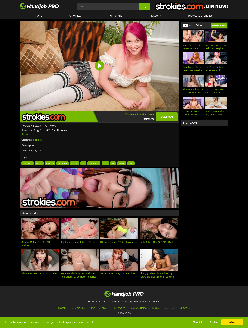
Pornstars (115, 16)
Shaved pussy (94, 163)
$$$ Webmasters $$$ (145, 308)
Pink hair (74, 163)
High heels (50, 163)
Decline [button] (214, 322)
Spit (113, 163)
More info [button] (198, 322)
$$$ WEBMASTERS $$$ (200, 16)
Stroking (121, 163)
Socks (105, 163)
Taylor (25, 134)
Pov (83, 163)
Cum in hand (27, 163)
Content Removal (177, 308)
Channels (78, 308)
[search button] (144, 6)
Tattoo (131, 163)
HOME (38, 16)
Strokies (37, 139)
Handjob (39, 163)
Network (155, 16)
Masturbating (62, 163)
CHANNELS (75, 16)
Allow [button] (232, 322)
